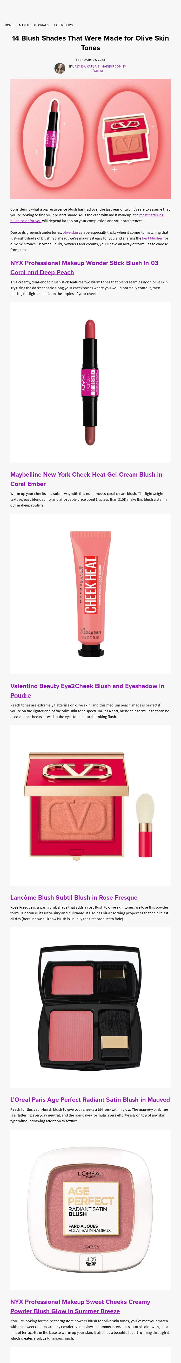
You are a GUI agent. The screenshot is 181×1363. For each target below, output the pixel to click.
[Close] (173, 1336)
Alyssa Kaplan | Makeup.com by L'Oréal (100, 66)
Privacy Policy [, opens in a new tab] (81, 1345)
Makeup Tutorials (33, 23)
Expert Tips (63, 23)
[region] (90, 1345)
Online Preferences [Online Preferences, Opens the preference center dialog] (88, 1354)
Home (9, 23)
